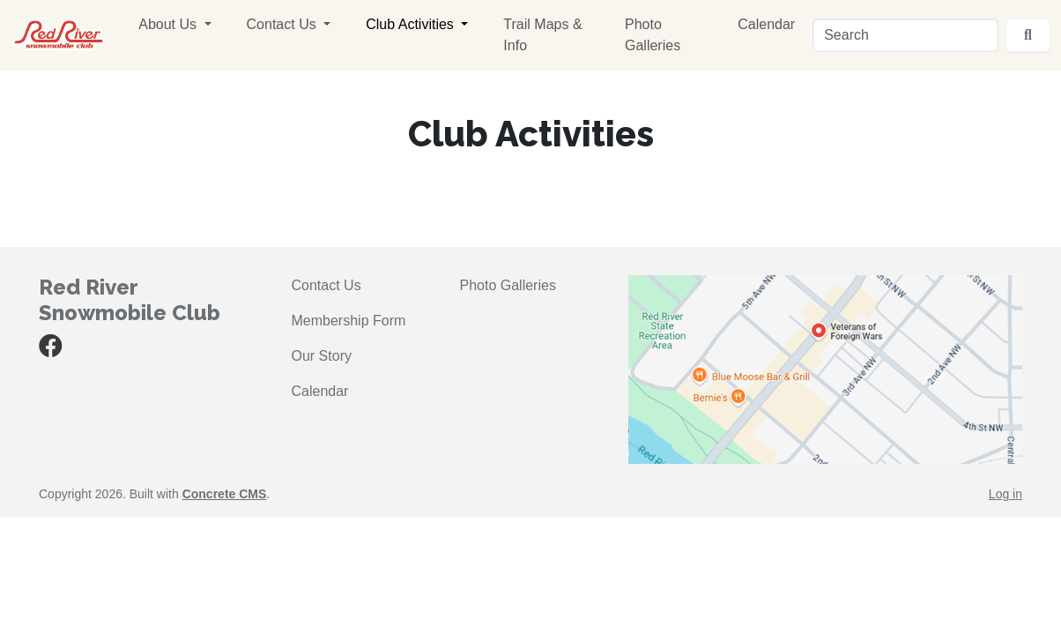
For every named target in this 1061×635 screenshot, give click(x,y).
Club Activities (411, 24)
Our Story (322, 355)
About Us (169, 24)
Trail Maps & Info (542, 35)
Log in (1005, 494)
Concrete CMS (224, 494)
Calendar (766, 24)
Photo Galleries (652, 35)
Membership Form (349, 320)
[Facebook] (51, 349)
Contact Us (284, 24)
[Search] (905, 35)
